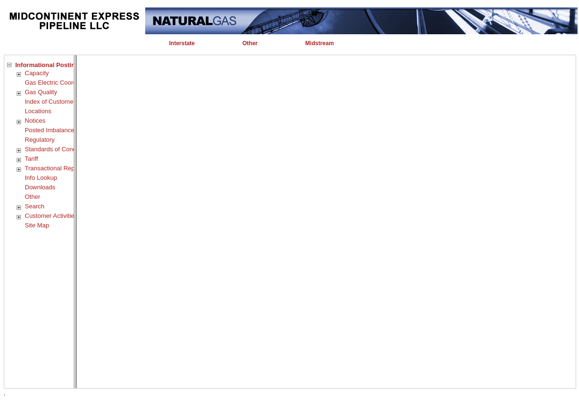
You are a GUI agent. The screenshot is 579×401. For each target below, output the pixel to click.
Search (34, 206)
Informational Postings (48, 64)
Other (32, 196)
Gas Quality (41, 92)
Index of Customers (52, 101)
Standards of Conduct (55, 149)
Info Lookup (41, 177)
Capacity (37, 73)
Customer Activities (51, 215)
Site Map (37, 225)
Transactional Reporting (57, 168)
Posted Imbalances (51, 130)
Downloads (40, 187)
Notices (35, 120)
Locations (38, 111)
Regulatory (40, 139)
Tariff (31, 158)
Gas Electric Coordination (60, 82)
